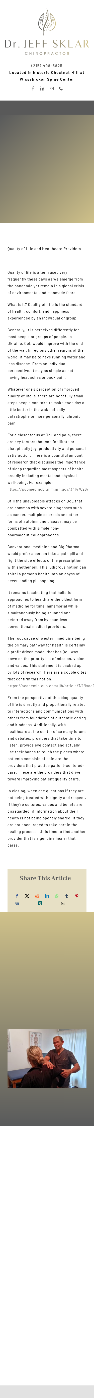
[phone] (61, 88)
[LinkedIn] (47, 896)
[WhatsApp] (57, 896)
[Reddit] (37, 896)
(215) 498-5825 (47, 65)
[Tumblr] (66, 896)
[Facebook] (17, 896)
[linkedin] (42, 88)
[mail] (52, 88)
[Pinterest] (76, 896)
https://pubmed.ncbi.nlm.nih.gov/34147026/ (48, 489)
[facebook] (33, 88)
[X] (27, 896)
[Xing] (40, 903)
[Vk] (17, 903)
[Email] (63, 903)
